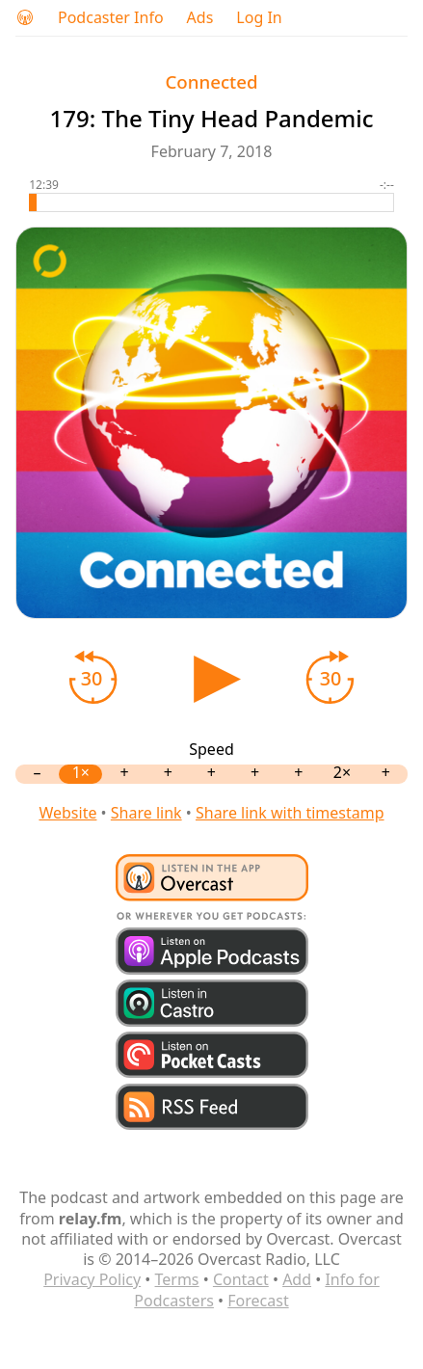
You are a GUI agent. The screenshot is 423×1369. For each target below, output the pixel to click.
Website (67, 812)
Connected (211, 81)
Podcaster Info (111, 18)
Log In (258, 18)
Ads (200, 18)
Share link (146, 812)
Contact (241, 1279)
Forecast (257, 1300)
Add (296, 1279)
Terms (177, 1279)
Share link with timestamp (290, 812)
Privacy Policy (92, 1279)
